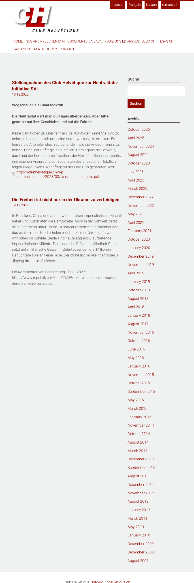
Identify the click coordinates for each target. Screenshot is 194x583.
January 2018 (139, 315)
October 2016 (139, 340)
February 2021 (139, 231)
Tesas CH (166, 41)
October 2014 (139, 433)
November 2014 (141, 425)
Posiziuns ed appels (121, 41)
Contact (67, 49)
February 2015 (139, 417)
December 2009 (141, 543)
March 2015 (137, 408)
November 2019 (141, 264)
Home (18, 41)
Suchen (136, 103)
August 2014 (138, 442)
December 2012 (141, 484)
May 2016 (136, 357)
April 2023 (136, 180)
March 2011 (137, 518)
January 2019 (139, 281)
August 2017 (138, 324)
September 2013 (141, 467)
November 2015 (141, 374)
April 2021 (136, 222)
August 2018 (138, 298)
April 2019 (136, 273)
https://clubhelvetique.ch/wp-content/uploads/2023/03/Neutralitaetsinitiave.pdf (58, 174)
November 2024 (141, 146)
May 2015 (136, 400)
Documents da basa (84, 41)
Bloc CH (148, 41)
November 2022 (141, 205)
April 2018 (136, 307)
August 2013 (138, 476)
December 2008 (141, 552)
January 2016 (139, 366)
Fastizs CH (22, 49)
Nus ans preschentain (45, 41)
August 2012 (138, 501)
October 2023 (139, 163)
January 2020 (139, 248)
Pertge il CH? (45, 49)
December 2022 (141, 197)
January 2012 (139, 510)
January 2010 (139, 535)
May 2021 (136, 214)
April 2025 (136, 138)
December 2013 (141, 459)
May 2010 (136, 527)
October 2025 (139, 129)
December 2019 (141, 256)
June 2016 (136, 349)
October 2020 (139, 239)
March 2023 (137, 188)
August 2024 (138, 154)
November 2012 (141, 493)
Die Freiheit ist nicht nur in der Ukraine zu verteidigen (65, 199)
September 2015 (141, 391)
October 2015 (139, 383)
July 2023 (136, 171)
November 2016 (141, 332)
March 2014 (137, 450)
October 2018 (139, 290)
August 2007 (138, 560)
